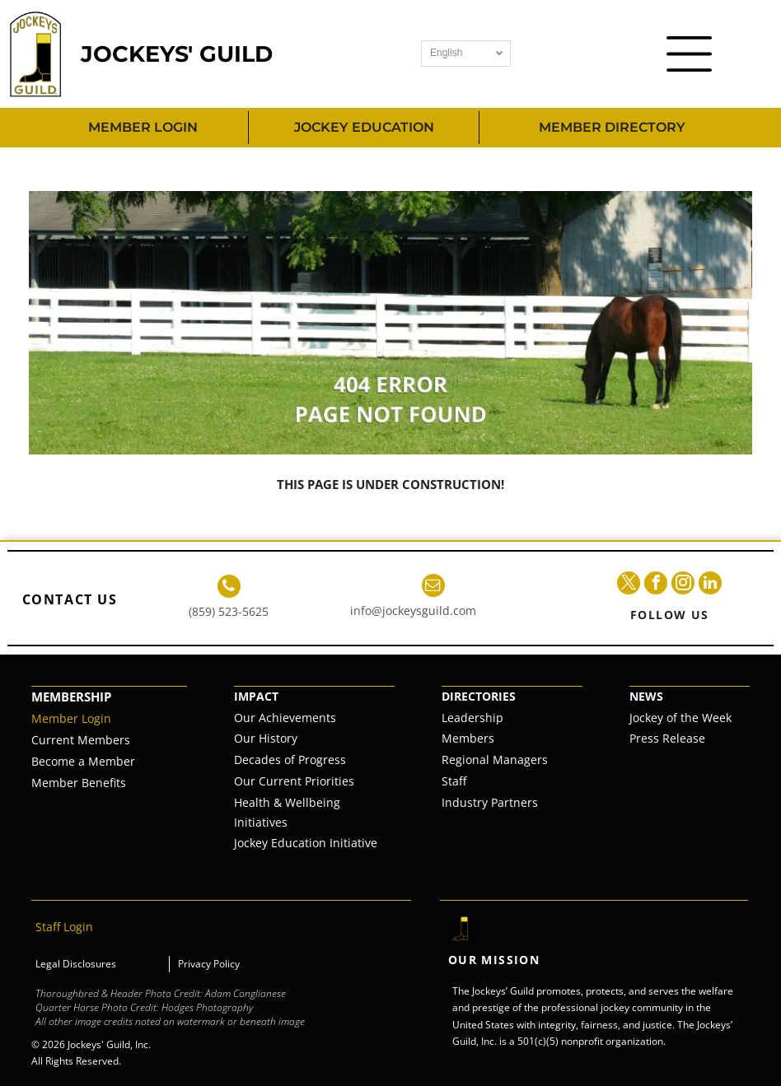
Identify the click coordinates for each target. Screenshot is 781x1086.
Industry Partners (490, 802)
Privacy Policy (209, 964)
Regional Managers (495, 759)
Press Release (667, 738)
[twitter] (628, 585)
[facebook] (655, 585)
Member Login (71, 718)
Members (468, 738)
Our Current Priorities (294, 781)
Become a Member (83, 761)
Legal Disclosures (75, 964)
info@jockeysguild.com (413, 610)
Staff (454, 781)
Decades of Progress (290, 759)
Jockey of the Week (680, 717)
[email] (433, 587)
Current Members (80, 740)
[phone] (229, 588)
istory (282, 738)
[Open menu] (689, 54)
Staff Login (64, 927)
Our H (250, 738)
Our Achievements (285, 717)
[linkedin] (710, 585)
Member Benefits (78, 782)
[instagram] (682, 585)
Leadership (472, 717)
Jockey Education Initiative (305, 843)
